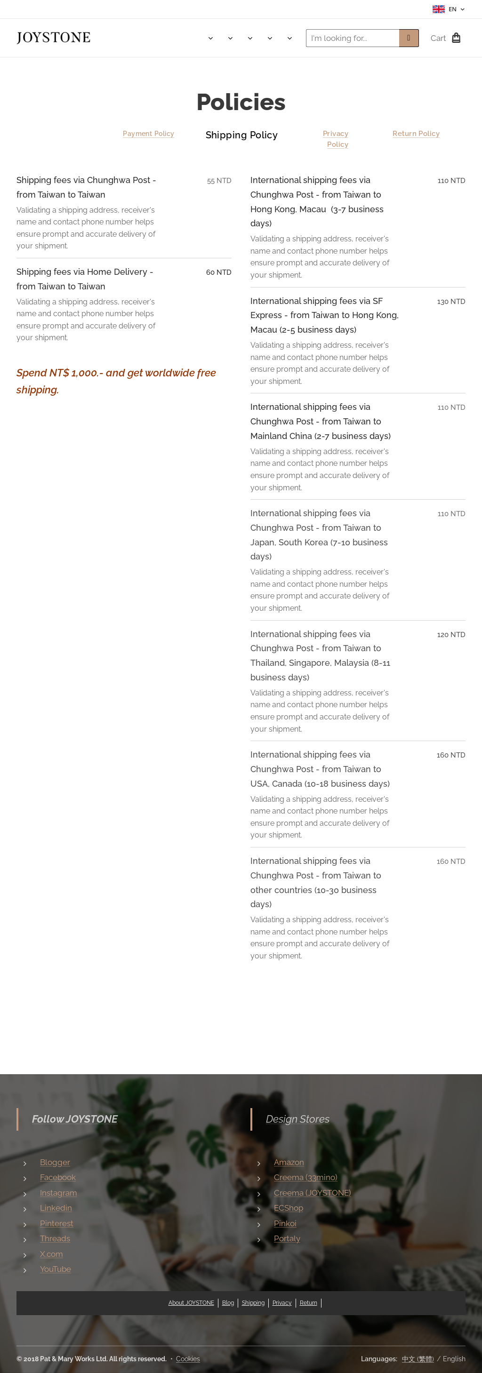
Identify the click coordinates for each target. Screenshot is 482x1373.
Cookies (188, 1359)
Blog (228, 1303)
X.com (51, 1254)
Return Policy (416, 133)
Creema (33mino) (305, 1177)
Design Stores (297, 1119)
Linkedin (56, 1208)
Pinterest (56, 1223)
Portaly (287, 1238)
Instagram (58, 1192)
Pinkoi (285, 1223)
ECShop (288, 1208)
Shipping (253, 1303)
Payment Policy (148, 133)
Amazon (289, 1162)
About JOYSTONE (191, 1303)
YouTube (55, 1269)
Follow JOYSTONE (75, 1119)
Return (308, 1303)
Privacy (282, 1303)
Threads (55, 1238)
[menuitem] (133, 38)
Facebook (58, 1177)
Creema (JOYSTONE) (312, 1192)
